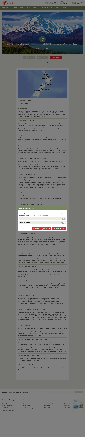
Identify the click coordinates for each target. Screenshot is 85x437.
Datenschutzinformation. (43, 215)
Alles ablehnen (47, 228)
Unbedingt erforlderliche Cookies (28, 218)
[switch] (63, 223)
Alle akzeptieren (37, 228)
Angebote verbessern (25, 222)
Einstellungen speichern (59, 228)
